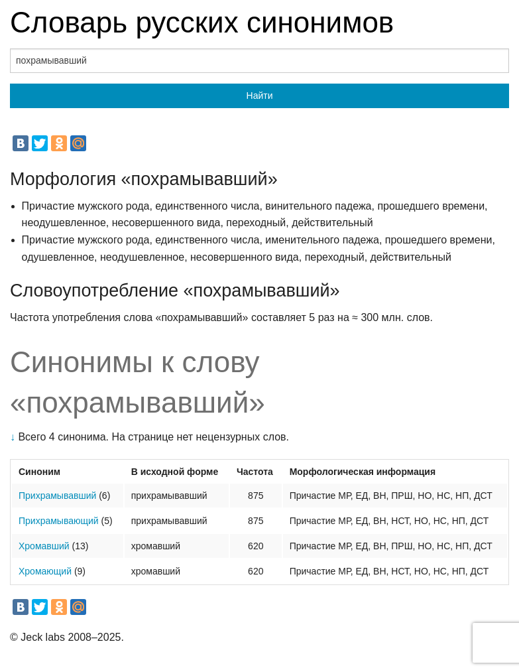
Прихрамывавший (57, 495)
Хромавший (44, 546)
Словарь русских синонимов (202, 22)
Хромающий (45, 571)
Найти (260, 95)
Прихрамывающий (59, 520)
